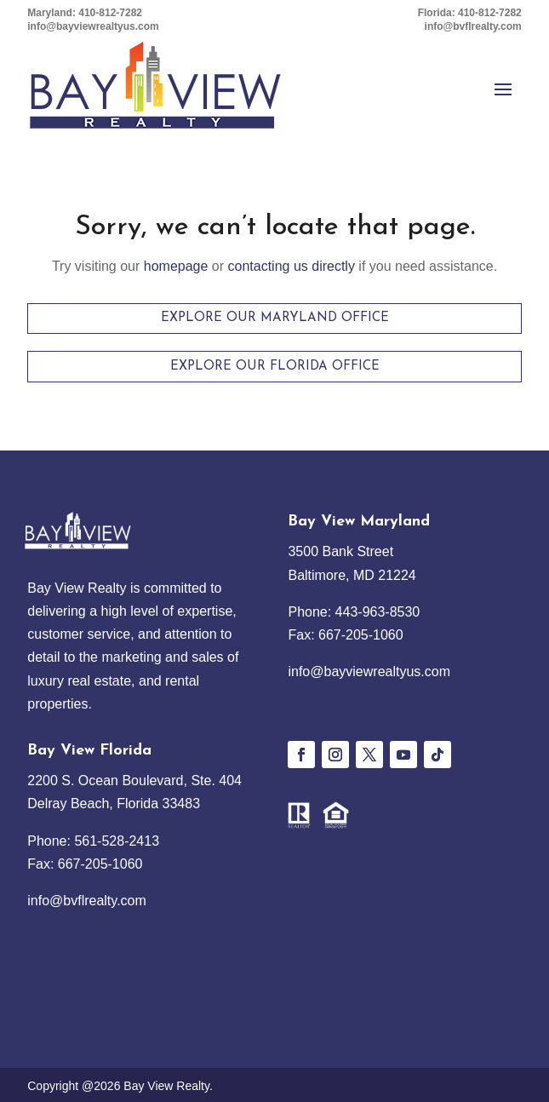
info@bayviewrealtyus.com (92, 26)
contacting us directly (291, 266)
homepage (176, 266)
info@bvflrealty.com (473, 26)
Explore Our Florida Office (275, 366)
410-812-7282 (110, 13)
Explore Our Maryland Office (275, 318)
